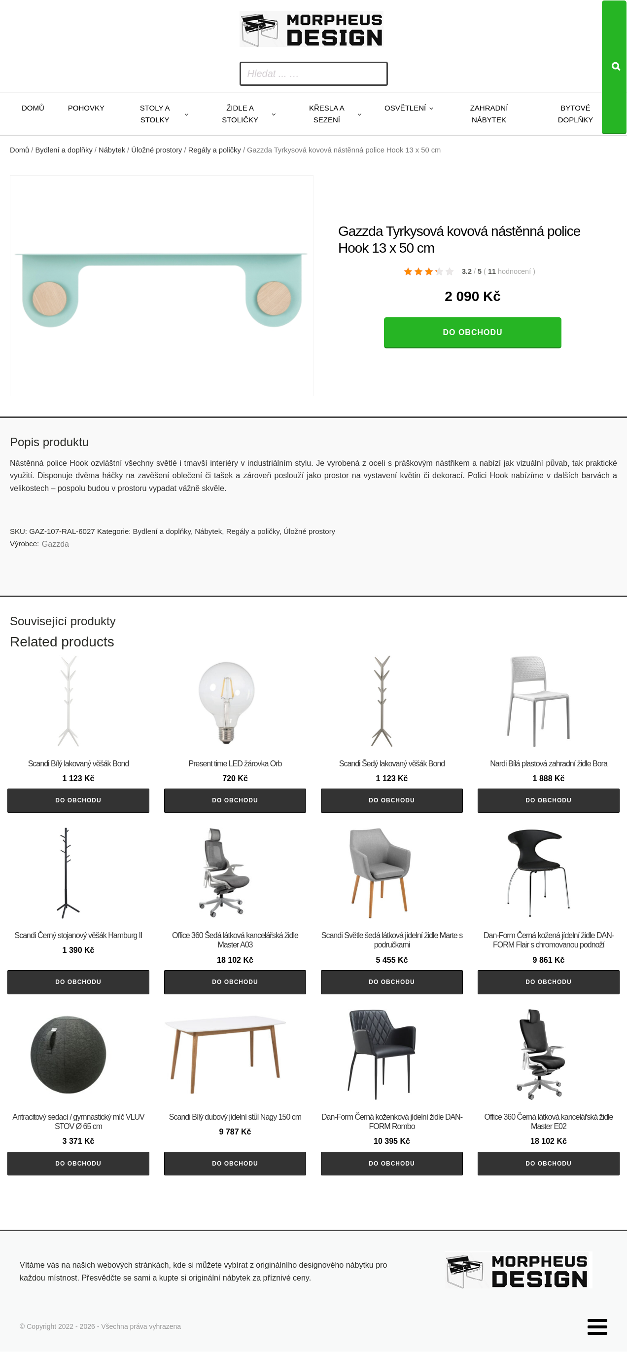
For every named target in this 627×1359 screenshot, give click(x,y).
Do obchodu (472, 332)
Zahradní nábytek (489, 114)
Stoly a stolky (155, 114)
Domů (33, 108)
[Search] (614, 67)
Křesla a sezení (327, 114)
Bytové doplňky (575, 114)
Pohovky (86, 108)
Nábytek (112, 150)
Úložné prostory (156, 150)
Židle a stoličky (240, 114)
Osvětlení (405, 108)
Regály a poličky (214, 150)
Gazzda (55, 544)
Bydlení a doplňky (64, 150)
